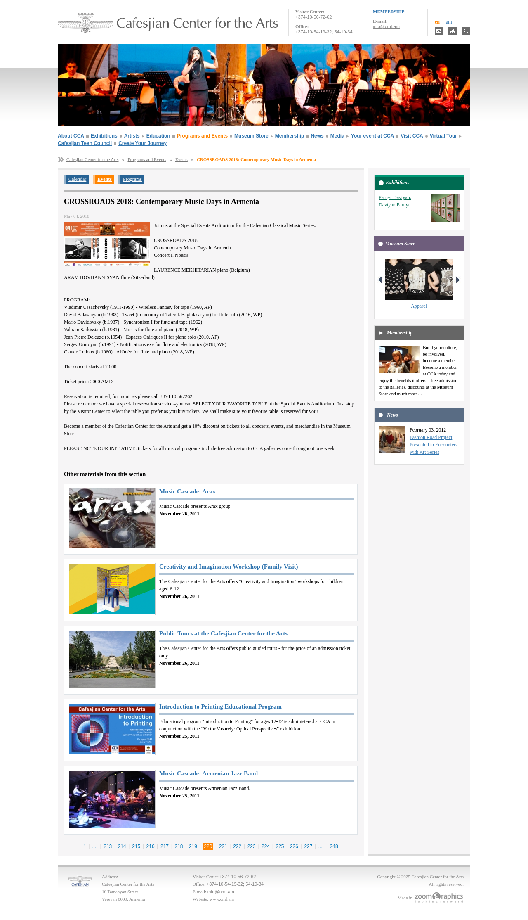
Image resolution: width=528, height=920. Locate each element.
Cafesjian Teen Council (85, 143)
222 (237, 846)
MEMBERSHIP (388, 11)
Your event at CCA (372, 136)
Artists (132, 136)
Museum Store (251, 136)
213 (108, 846)
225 (280, 846)
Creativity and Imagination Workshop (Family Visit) (228, 566)
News (317, 136)
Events (181, 159)
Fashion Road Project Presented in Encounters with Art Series (433, 444)
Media (337, 136)
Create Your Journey (142, 143)
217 (164, 846)
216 (150, 846)
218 (178, 846)
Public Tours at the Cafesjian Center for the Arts (223, 633)
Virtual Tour (443, 136)
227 (308, 846)
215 (136, 846)
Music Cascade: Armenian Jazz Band (208, 773)
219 (193, 846)
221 (223, 846)
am (449, 22)
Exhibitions (104, 136)
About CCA (71, 136)
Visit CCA (412, 136)
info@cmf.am (386, 26)
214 (122, 846)
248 (334, 846)
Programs (132, 179)
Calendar (77, 179)
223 (252, 846)
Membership (289, 136)
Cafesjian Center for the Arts (92, 159)
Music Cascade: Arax (187, 491)
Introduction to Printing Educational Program (220, 706)
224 (266, 846)
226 (294, 846)
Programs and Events (202, 136)
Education (158, 136)
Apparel (419, 306)
